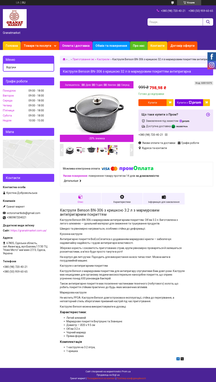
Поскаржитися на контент (101, 378)
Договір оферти (182, 46)
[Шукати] (208, 22)
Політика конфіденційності (131, 378)
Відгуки (11, 67)
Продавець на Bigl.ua (108, 375)
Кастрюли (103, 59)
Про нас (139, 46)
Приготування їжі (83, 59)
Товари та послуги (37, 46)
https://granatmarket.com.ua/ (29, 230)
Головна (12, 46)
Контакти (157, 46)
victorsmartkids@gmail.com (23, 213)
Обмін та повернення (111, 46)
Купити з (189, 102)
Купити (152, 102)
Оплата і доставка (76, 46)
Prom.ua (126, 371)
